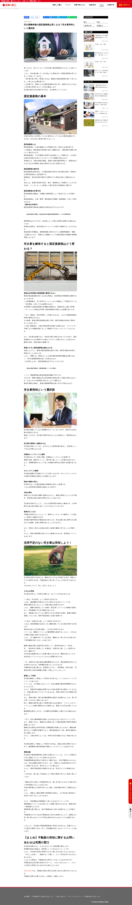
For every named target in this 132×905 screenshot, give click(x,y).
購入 (85, 22)
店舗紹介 (100, 25)
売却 (98, 22)
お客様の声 (88, 25)
